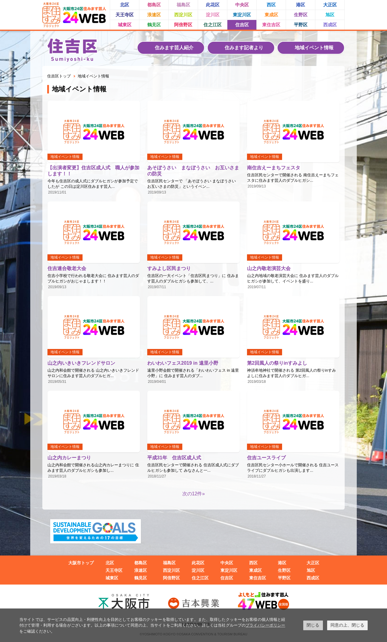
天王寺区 (124, 14)
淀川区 (213, 14)
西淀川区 (183, 14)
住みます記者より (244, 47)
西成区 (330, 24)
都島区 (154, 4)
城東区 (125, 24)
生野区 (300, 14)
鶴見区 (154, 24)
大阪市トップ (81, 563)
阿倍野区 (183, 24)
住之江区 (212, 24)
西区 (271, 4)
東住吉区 (271, 24)
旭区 (329, 14)
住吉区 (242, 24)
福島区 (183, 4)
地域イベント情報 (314, 47)
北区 (124, 4)
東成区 (271, 14)
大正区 (330, 4)
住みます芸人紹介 (174, 47)
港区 (300, 4)
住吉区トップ (59, 76)
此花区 (213, 4)
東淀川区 (242, 14)
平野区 (300, 24)
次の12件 (192, 493)
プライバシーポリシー (265, 625)
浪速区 (154, 14)
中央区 (242, 4)
